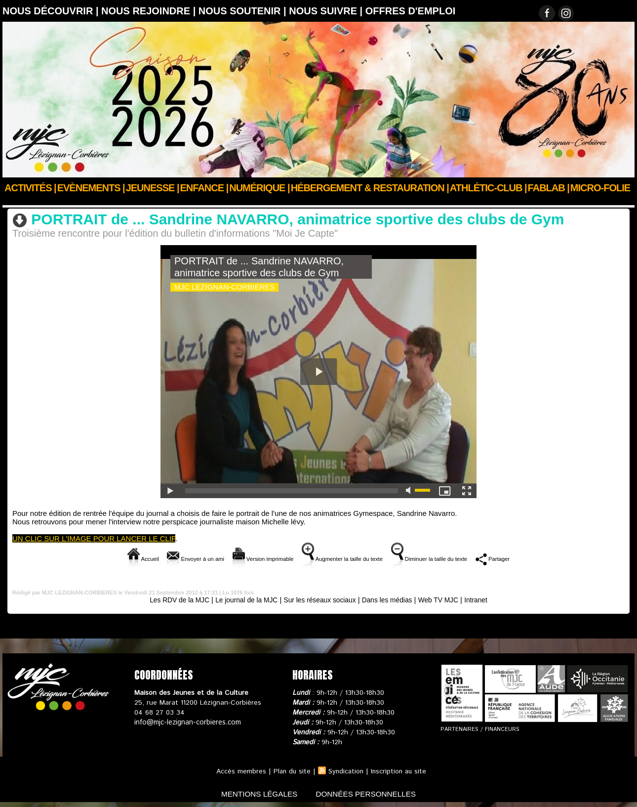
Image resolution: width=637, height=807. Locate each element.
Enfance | (204, 187)
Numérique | (259, 187)
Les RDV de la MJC (168, 599)
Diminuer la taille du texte (456, 558)
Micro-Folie (600, 187)
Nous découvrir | (51, 10)
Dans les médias (392, 599)
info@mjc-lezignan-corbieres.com (186, 722)
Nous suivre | (327, 10)
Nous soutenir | (244, 10)
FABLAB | (548, 187)
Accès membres (239, 771)
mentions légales (256, 794)
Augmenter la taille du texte (346, 558)
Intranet (488, 599)
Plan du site (290, 771)
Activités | (30, 187)
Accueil (14, 201)
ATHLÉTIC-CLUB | (488, 187)
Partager (534, 558)
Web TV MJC (98, 201)
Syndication (345, 771)
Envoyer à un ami (165, 558)
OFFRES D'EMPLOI (410, 10)
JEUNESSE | (152, 187)
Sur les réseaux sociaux (320, 599)
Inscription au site (400, 771)
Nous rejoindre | (150, 10)
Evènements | (91, 187)
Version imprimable (247, 558)
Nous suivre (54, 201)
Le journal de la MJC (241, 599)
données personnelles (369, 794)
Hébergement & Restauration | (370, 187)
